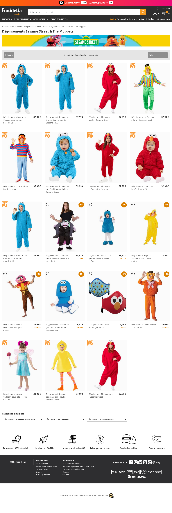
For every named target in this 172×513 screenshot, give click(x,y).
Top (112, 19)
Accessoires (39, 19)
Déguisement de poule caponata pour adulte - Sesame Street (56, 397)
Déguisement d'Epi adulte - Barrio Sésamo (15, 187)
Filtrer (8, 55)
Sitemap (65, 475)
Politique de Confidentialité (73, 469)
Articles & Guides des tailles (46, 466)
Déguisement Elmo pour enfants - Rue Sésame (99, 187)
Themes (6, 19)
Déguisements (21, 19)
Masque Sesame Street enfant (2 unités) (99, 326)
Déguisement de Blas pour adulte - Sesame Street (143, 118)
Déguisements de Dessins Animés (101, 419)
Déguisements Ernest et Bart (58, 419)
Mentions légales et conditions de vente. (78, 466)
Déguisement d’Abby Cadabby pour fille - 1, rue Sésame (15, 397)
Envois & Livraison (43, 469)
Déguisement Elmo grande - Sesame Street (101, 395)
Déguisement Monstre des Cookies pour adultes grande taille (15, 258)
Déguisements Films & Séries (36, 26)
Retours (39, 472)
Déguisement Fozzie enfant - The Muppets (143, 326)
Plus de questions (43, 475)
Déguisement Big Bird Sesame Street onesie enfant (141, 258)
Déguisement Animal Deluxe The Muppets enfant (12, 327)
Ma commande (42, 464)
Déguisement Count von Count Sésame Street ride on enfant (57, 258)
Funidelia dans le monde (72, 464)
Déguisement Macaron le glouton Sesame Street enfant (100, 258)
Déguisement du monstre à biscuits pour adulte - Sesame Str (57, 120)
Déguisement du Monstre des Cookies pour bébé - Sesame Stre (57, 189)
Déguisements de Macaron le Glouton (20, 419)
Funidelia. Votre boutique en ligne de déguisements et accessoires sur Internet (12, 11)
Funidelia (5, 26)
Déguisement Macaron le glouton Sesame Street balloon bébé (57, 327)
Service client (18, 462)
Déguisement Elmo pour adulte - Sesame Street (99, 118)
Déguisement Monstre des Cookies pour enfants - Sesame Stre (15, 120)
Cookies (65, 472)
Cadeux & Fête (58, 19)
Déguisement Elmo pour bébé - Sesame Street (142, 187)
